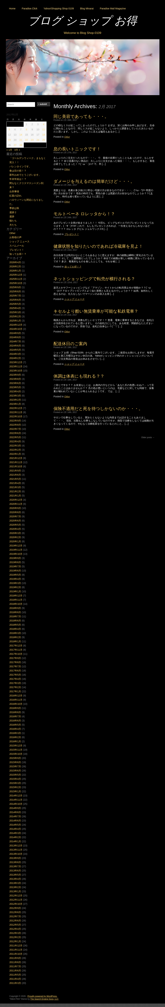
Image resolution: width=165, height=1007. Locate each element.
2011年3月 (15, 983)
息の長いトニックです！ (77, 149)
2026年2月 (15, 266)
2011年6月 (15, 970)
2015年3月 (15, 783)
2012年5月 (15, 924)
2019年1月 (15, 591)
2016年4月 (15, 729)
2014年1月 (15, 841)
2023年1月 (15, 404)
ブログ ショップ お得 (82, 20)
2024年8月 (15, 337)
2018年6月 (15, 620)
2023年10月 (15, 370)
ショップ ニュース (74, 299)
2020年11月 (15, 504)
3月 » (17, 149)
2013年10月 (15, 854)
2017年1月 (15, 691)
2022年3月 (15, 445)
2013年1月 (15, 891)
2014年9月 (15, 808)
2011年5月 (15, 974)
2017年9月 (15, 658)
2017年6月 (15, 670)
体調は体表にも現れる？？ (78, 376)
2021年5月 (15, 479)
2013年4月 (15, 879)
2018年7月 (15, 616)
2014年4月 (15, 829)
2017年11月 (15, 649)
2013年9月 (15, 858)
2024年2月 (15, 358)
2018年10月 (15, 604)
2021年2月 (15, 491)
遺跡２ (13, 212)
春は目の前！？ (17, 170)
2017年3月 (15, 683)
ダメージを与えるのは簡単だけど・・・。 (94, 181)
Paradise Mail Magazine (113, 8)
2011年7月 (15, 966)
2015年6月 (15, 770)
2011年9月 (15, 958)
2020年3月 (15, 533)
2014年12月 (15, 795)
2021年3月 (15, 487)
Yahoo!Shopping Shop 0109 (59, 8)
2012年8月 (15, 912)
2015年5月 (15, 774)
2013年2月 (15, 887)
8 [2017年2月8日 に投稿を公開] (26, 129)
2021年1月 (15, 495)
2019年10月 (15, 554)
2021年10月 (15, 466)
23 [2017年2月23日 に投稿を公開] (32, 140)
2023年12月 (15, 362)
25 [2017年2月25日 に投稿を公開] (43, 140)
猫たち (13, 220)
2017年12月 (15, 645)
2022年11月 (15, 412)
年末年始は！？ (17, 179)
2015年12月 (15, 745)
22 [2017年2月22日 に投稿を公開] (26, 140)
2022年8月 (15, 424)
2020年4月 (15, 529)
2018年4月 (15, 629)
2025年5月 (15, 304)
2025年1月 (15, 320)
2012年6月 (15, 920)
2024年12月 (15, 324)
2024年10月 (15, 329)
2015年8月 (15, 762)
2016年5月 (15, 724)
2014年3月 (15, 833)
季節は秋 (14, 208)
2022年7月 (15, 429)
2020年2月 (15, 537)
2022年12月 (15, 408)
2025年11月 (15, 279)
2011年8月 (15, 962)
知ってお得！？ (72, 266)
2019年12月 (15, 545)
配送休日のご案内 (70, 343)
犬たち (13, 224)
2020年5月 (15, 524)
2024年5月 (15, 349)
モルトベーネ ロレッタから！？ (84, 213)
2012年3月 (15, 933)
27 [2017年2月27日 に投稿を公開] (15, 145)
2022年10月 (15, 416)
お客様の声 (15, 237)
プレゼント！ (71, 234)
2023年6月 (15, 383)
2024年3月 (15, 354)
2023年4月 (15, 391)
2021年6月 (15, 474)
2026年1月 (15, 270)
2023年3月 (15, 395)
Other (67, 137)
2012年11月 (15, 899)
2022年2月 (15, 449)
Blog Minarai (87, 8)
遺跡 (11, 216)
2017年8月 (15, 662)
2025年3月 (15, 312)
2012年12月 (15, 895)
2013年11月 (15, 849)
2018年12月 (15, 595)
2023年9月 (15, 374)
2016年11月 (15, 699)
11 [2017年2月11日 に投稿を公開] (43, 129)
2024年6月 (15, 345)
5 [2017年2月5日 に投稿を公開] (9, 129)
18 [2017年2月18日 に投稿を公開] (43, 134)
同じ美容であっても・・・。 (81, 116)
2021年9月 (15, 470)
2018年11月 (15, 599)
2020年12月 (15, 499)
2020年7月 (15, 516)
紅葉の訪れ (15, 195)
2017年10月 (15, 654)
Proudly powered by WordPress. (42, 996)
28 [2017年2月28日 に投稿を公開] (20, 145)
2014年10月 (15, 804)
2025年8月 (15, 291)
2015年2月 (15, 787)
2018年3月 (15, 633)
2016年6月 (15, 720)
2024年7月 (15, 341)
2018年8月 (15, 612)
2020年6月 (15, 520)
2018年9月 (15, 608)
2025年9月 (15, 287)
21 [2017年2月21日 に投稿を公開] (20, 140)
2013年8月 (15, 862)
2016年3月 (15, 733)
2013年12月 (15, 845)
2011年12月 (15, 945)
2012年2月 (15, 937)
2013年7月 (15, 866)
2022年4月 (15, 441)
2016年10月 (15, 704)
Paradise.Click (29, 8)
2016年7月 (15, 716)
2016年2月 (15, 737)
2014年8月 (15, 812)
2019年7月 (15, 566)
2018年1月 (15, 641)
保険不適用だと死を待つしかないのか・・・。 (98, 408)
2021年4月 (15, 483)
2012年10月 (15, 903)
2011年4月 (15, 978)
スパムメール (16, 245)
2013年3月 (15, 883)
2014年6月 (15, 820)
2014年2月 (15, 837)
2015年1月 (15, 791)
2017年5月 (15, 674)
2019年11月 (15, 549)
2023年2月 (15, 399)
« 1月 (9, 149)
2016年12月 (15, 695)
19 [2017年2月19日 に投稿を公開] (9, 140)
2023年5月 (15, 387)
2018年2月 (15, 637)
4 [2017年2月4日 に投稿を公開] (43, 124)
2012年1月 (15, 941)
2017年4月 (15, 679)
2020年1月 (15, 541)
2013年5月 (15, 874)
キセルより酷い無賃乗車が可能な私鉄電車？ (95, 311)
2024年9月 (15, 333)
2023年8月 (15, 379)
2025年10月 (15, 283)
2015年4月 (15, 779)
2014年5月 (15, 824)
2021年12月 (15, 458)
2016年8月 (15, 712)
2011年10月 (15, 953)
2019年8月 (15, 562)
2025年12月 (15, 274)
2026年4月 (15, 262)
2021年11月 (15, 462)
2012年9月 (15, 908)
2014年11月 (15, 799)
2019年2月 (15, 587)
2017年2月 (15, 687)
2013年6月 (15, 870)
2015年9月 (15, 758)
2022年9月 (15, 420)
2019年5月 (15, 574)
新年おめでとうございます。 (25, 174)
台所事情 (14, 191)
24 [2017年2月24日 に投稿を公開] (37, 140)
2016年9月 (15, 708)
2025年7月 (15, 295)
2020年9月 (15, 508)
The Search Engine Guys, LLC (44, 999)
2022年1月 (15, 454)
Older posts (148, 437)
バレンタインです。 (20, 166)
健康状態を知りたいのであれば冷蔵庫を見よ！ (98, 246)
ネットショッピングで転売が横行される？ (94, 278)
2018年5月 (15, 624)
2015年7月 (15, 766)
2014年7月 (15, 816)
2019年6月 (15, 570)
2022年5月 (15, 437)
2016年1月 (15, 741)
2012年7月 (15, 916)
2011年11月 (15, 949)
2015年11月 (15, 749)
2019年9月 (15, 558)
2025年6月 (15, 299)
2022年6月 (15, 433)
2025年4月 (15, 308)
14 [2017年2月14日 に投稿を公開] (20, 134)
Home (12, 8)
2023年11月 (15, 366)
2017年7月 (15, 666)
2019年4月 (15, 579)
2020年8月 (15, 512)
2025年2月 (15, 316)
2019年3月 (15, 583)
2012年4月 (15, 928)
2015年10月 (15, 754)
